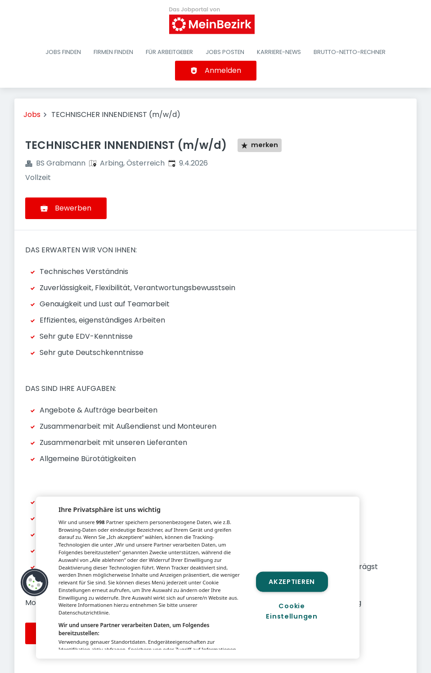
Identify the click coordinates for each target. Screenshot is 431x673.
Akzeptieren (292, 581)
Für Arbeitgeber (169, 52)
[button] (34, 582)
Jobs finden (63, 52)
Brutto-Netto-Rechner (350, 52)
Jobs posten (225, 52)
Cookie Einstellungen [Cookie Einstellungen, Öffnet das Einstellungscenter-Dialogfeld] (291, 610)
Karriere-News (279, 52)
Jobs (31, 114)
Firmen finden (113, 52)
